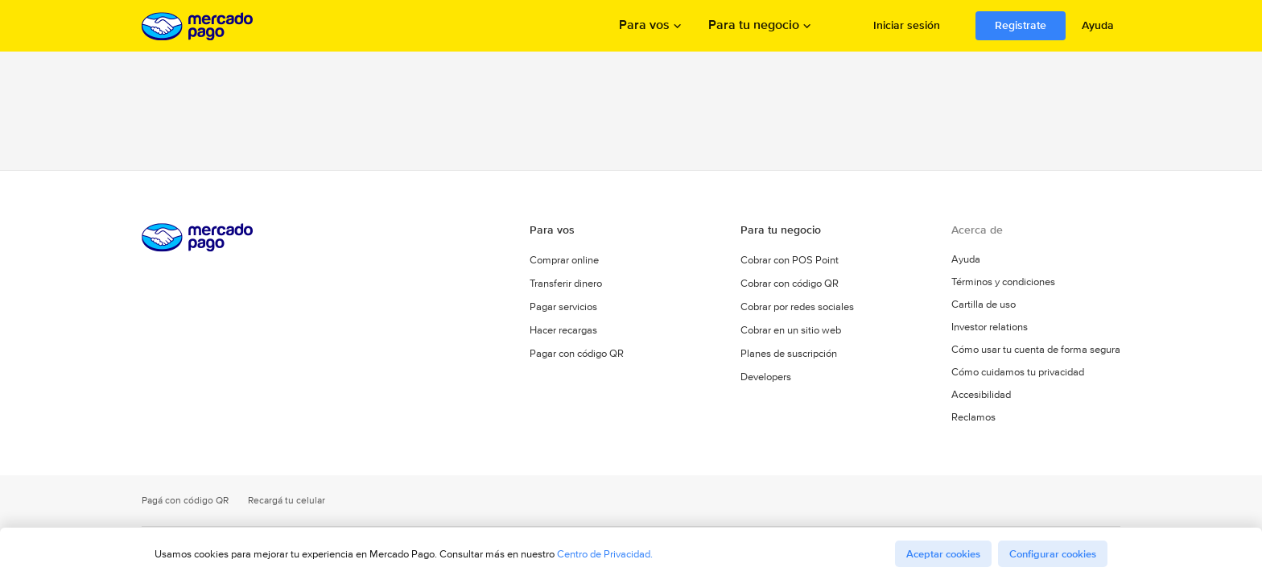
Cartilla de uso (983, 304)
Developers (765, 376)
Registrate (1020, 25)
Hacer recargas (563, 330)
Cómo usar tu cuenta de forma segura (1035, 349)
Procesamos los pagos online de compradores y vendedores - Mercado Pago (199, 26)
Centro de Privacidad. (605, 553)
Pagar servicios (563, 306)
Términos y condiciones (1003, 282)
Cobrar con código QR (789, 283)
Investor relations (989, 327)
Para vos (644, 26)
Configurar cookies (1052, 553)
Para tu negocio (753, 26)
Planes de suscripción (788, 353)
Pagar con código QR (577, 353)
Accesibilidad (981, 394)
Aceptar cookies (943, 553)
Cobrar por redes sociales (797, 306)
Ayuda (1098, 25)
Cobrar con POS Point (789, 259)
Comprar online (564, 259)
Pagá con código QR (185, 501)
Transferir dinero (566, 283)
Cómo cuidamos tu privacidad (1017, 372)
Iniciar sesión (906, 25)
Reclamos (973, 417)
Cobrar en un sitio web (790, 330)
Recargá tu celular (286, 501)
